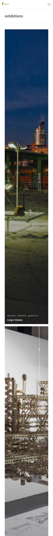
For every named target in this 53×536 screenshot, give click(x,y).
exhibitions (22, 315)
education (11, 315)
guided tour (33, 315)
